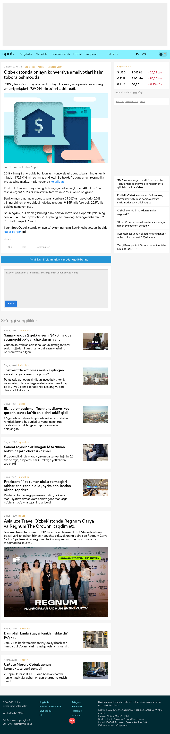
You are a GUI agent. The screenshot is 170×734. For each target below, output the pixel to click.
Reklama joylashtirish (50, 706)
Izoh (22, 247)
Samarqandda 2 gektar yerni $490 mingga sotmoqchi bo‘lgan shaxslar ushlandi (38, 337)
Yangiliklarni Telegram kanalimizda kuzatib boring (56, 260)
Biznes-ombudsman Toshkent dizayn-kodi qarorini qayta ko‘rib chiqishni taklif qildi (37, 411)
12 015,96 (136, 72)
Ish (40, 715)
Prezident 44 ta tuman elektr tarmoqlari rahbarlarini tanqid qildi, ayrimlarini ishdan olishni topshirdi (37, 486)
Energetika (23, 477)
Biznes (22, 404)
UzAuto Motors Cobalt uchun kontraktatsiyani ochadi (27, 666)
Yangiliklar (25, 54)
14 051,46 (136, 78)
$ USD (121, 72)
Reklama (120, 102)
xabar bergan (13, 231)
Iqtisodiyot (23, 365)
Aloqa (142, 102)
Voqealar (91, 54)
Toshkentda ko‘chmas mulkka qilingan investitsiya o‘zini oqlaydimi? (34, 372)
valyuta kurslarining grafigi (129, 92)
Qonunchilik (25, 330)
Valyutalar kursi (124, 66)
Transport (23, 660)
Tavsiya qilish (41, 247)
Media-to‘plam (131, 102)
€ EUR (121, 78)
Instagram (75, 711)
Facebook (75, 706)
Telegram (75, 702)
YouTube (74, 715)
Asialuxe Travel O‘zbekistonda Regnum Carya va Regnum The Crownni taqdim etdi (49, 523)
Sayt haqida (45, 711)
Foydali (77, 54)
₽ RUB (121, 84)
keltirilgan (57, 181)
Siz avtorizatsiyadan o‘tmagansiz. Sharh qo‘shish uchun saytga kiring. (56, 284)
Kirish (11, 303)
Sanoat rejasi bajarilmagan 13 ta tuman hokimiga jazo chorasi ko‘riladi (34, 449)
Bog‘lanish (44, 702)
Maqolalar (42, 54)
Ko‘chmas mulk (61, 54)
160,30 (134, 84)
